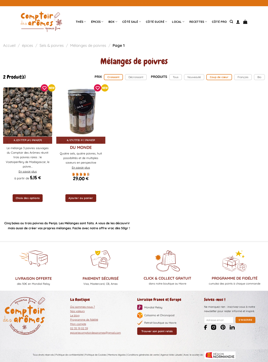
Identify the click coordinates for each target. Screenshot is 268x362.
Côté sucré (156, 22)
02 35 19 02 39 (79, 328)
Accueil (9, 45)
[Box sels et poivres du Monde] (80, 111)
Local (178, 22)
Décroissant (136, 77)
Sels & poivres (52, 45)
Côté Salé (131, 22)
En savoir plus (28, 171)
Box (112, 22)
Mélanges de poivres (88, 45)
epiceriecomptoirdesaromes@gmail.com (95, 332)
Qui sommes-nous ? (82, 306)
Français (243, 77)
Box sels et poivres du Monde (81, 144)
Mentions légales (117, 355)
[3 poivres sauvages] (27, 111)
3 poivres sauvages (27, 142)
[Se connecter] (238, 21)
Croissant (113, 77)
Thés (81, 22)
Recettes (198, 22)
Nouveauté (194, 77)
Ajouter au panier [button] (81, 198)
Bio (259, 77)
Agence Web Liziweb (171, 355)
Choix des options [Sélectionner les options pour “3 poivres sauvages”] (28, 198)
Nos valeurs (77, 311)
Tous (175, 77)
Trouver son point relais (157, 331)
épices (97, 22)
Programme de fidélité (84, 319)
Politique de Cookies (95, 355)
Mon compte (78, 324)
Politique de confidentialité (69, 355)
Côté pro (219, 22)
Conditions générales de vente (143, 355)
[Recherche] (231, 22)
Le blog (74, 315)
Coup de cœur (219, 77)
